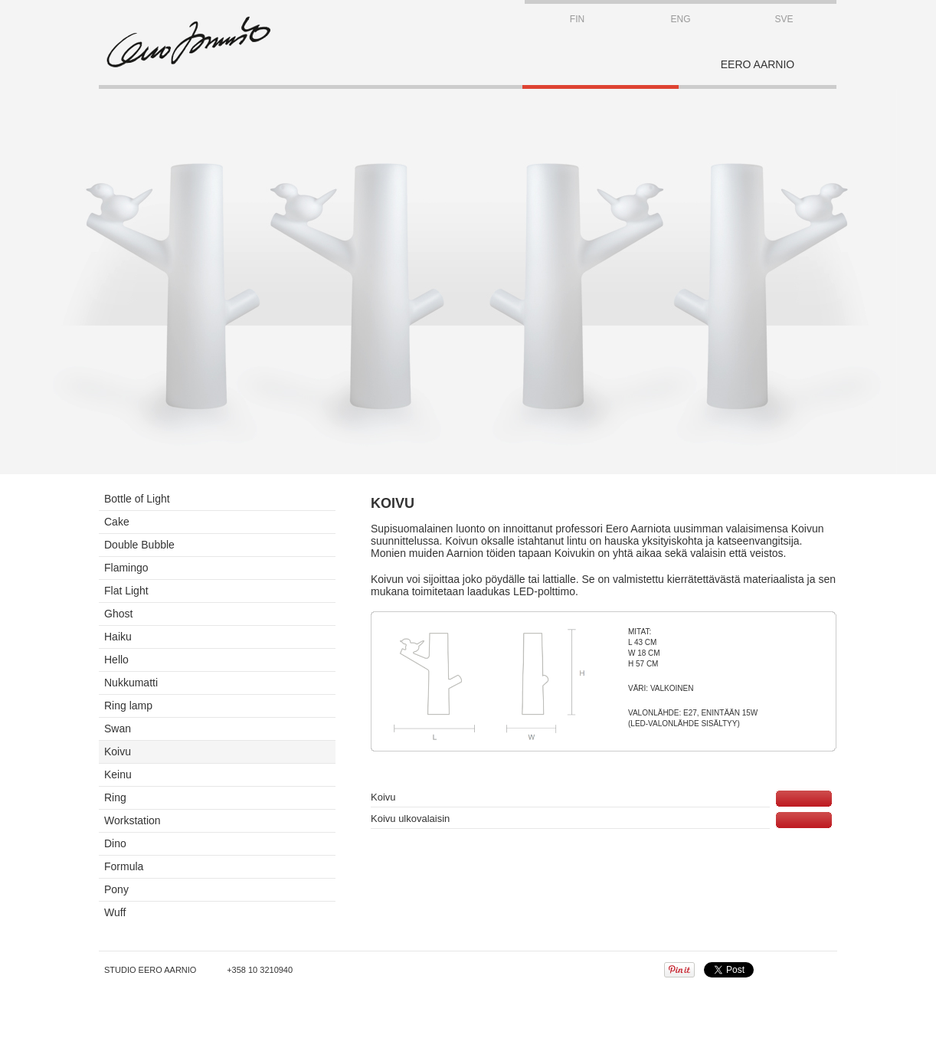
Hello (116, 659)
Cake (116, 522)
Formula (123, 866)
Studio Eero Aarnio (150, 969)
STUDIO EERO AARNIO (188, 42)
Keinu (118, 774)
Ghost (118, 613)
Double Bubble (139, 545)
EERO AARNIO (757, 64)
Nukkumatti (131, 682)
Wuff (115, 912)
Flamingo (126, 568)
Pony (116, 889)
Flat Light (126, 590)
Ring (115, 797)
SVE (783, 19)
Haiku (118, 636)
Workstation (132, 820)
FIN (577, 19)
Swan (117, 728)
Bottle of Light (137, 499)
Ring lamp (128, 705)
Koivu (117, 751)
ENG (680, 19)
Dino (115, 843)
